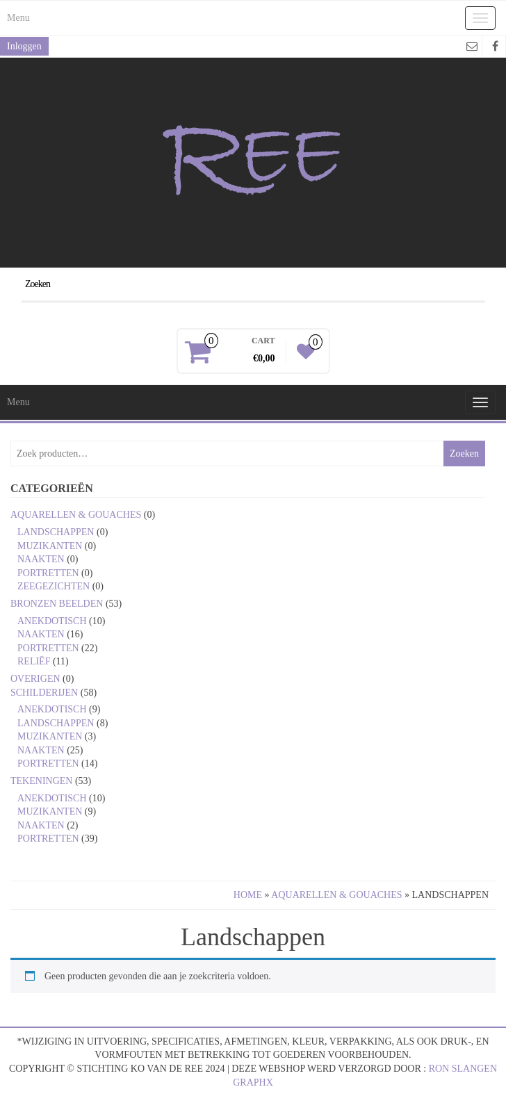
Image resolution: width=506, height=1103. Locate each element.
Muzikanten (49, 546)
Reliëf (33, 661)
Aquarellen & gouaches (75, 514)
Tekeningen (41, 781)
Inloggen (24, 46)
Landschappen (55, 532)
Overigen (35, 678)
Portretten (48, 573)
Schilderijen (44, 692)
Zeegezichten (53, 586)
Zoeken (464, 453)
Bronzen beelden (56, 603)
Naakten (41, 559)
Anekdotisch (52, 621)
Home (248, 895)
